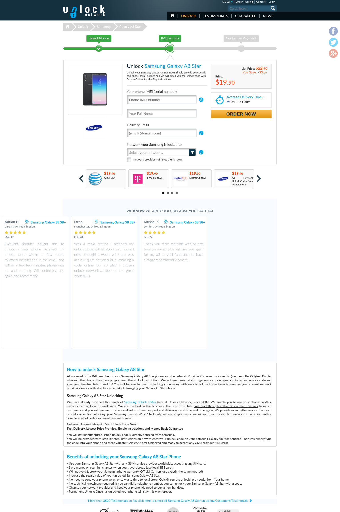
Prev (81, 178)
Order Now (241, 113)
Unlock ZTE (140, 493)
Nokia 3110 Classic (213, 466)
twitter (264, 506)
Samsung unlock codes (140, 335)
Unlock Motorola (143, 476)
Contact (261, 1)
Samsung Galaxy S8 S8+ (113, 222)
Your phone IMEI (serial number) (152, 91)
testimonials (215, 16)
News (268, 16)
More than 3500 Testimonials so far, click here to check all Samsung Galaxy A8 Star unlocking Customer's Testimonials (168, 434)
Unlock (188, 16)
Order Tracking (244, 1)
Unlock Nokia (141, 472)
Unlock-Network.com (84, 466)
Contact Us (247, 469)
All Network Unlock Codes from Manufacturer (242, 181)
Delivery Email (138, 125)
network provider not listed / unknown (158, 159)
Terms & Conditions (251, 472)
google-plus (273, 506)
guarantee (245, 16)
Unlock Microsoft (143, 483)
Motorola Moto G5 (213, 469)
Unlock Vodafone (143, 489)
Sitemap (245, 479)
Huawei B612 (210, 472)
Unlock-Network (84, 11)
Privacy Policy (248, 475)
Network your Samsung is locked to (154, 144)
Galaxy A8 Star (130, 27)
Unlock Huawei (142, 469)
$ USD (226, 1)
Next (259, 178)
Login (272, 1)
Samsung (104, 27)
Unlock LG (139, 486)
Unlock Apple (141, 479)
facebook (255, 506)
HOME (172, 15)
